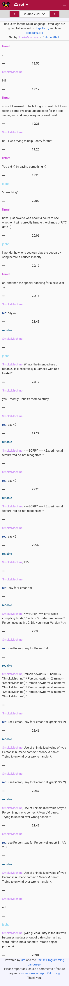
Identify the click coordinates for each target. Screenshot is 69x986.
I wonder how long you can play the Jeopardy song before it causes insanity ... (31, 255)
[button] (64, 5)
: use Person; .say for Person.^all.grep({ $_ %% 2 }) (34, 845)
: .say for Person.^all (17, 588)
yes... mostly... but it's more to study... (26, 399)
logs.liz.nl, (42, 28)
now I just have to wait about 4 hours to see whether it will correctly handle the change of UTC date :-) (34, 222)
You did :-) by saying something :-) (24, 166)
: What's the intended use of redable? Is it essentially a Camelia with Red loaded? (30, 369)
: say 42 (9, 313)
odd (4, 907)
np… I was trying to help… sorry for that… (28, 141)
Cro (23, 960)
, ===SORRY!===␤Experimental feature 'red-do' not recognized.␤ (32, 453)
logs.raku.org (34, 33)
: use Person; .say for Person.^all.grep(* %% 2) (34, 722)
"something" (10, 192)
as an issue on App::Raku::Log (40, 973)
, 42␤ (15, 562)
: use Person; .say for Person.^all (25, 648)
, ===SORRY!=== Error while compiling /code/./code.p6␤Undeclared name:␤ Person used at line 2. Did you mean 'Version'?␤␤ (34, 618)
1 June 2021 (51, 37)
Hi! (4, 80)
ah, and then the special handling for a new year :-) (33, 285)
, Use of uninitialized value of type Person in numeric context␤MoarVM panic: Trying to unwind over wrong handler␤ (34, 752)
